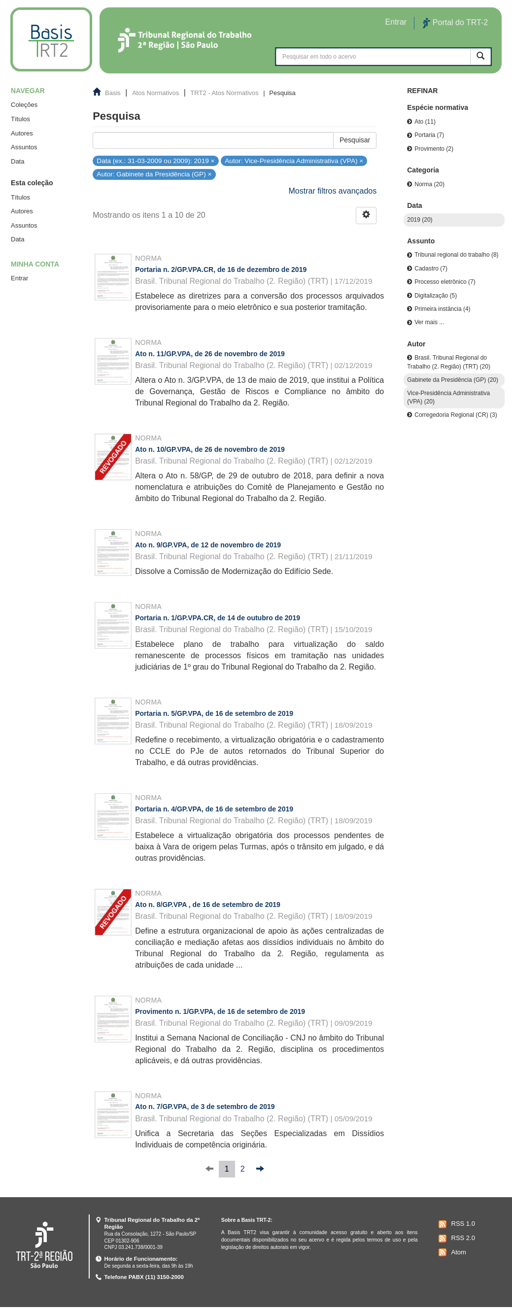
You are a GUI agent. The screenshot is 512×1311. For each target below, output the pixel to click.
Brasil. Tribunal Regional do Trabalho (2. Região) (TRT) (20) (448, 362)
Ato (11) (425, 121)
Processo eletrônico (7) (444, 281)
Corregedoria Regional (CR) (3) (455, 414)
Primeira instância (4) (442, 308)
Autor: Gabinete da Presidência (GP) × (154, 174)
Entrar (19, 278)
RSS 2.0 (455, 1238)
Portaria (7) (429, 135)
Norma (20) (429, 184)
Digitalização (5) (435, 295)
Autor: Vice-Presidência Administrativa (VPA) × (294, 160)
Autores (22, 133)
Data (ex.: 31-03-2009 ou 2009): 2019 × (155, 160)
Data (17, 161)
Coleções (24, 104)
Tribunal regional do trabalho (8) (456, 254)
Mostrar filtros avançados (333, 191)
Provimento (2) (433, 148)
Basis (113, 93)
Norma (148, 258)
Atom (451, 1252)
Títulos (20, 119)
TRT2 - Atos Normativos (224, 93)
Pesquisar (355, 140)
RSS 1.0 (455, 1224)
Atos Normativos (155, 93)
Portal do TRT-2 (455, 23)
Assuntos (24, 147)
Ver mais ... (429, 322)
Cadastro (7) (430, 268)
